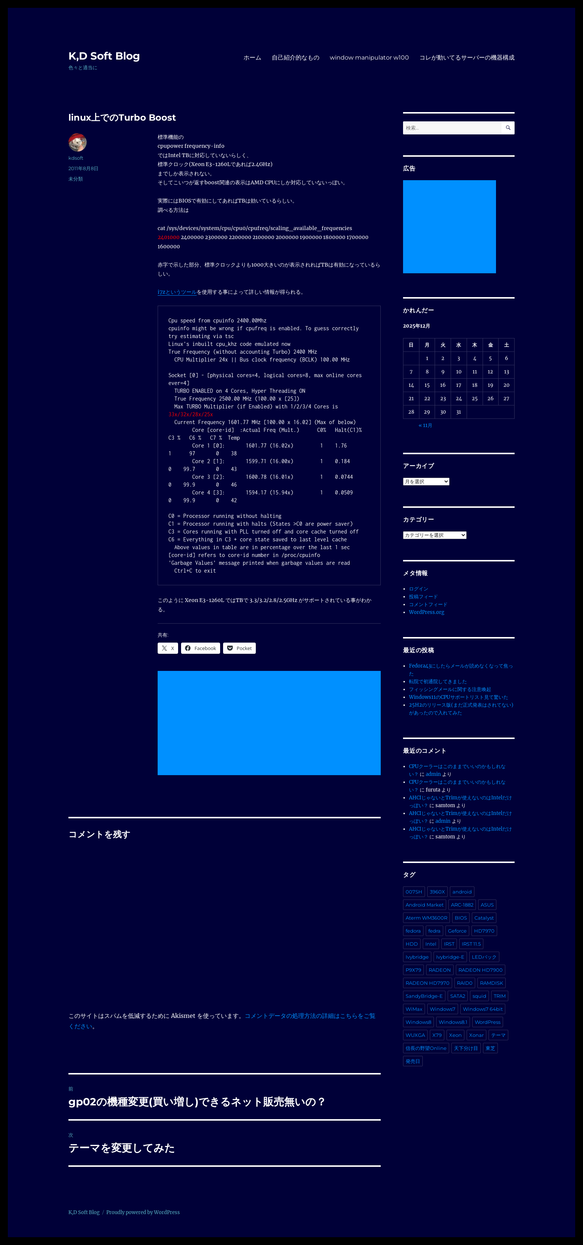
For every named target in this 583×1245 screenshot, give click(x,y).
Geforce (457, 931)
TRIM (500, 996)
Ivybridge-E (450, 957)
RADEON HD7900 (480, 970)
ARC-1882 (462, 905)
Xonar (476, 1035)
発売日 (413, 1061)
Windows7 (442, 1009)
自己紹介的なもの (295, 57)
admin (433, 774)
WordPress (487, 1022)
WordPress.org (426, 612)
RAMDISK (491, 983)
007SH (414, 892)
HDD (412, 944)
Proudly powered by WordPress (143, 1212)
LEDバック (484, 957)
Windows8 (418, 1022)
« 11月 (425, 425)
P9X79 (413, 970)
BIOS (461, 918)
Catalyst (484, 918)
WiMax (414, 1009)
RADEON (440, 970)
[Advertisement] (270, 724)
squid (479, 996)
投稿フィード (423, 596)
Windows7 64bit (483, 1009)
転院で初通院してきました (438, 681)
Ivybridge (417, 957)
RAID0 (465, 983)
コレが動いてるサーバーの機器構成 (467, 57)
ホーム (252, 57)
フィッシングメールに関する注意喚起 (450, 689)
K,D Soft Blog (104, 56)
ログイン (418, 589)
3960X (437, 892)
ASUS (487, 905)
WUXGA (415, 1035)
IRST (449, 944)
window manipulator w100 (369, 57)
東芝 (490, 1048)
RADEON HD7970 (428, 983)
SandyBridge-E (424, 996)
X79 (437, 1035)
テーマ (498, 1035)
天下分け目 (466, 1048)
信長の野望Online (426, 1048)
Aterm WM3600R (426, 918)
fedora (413, 931)
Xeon (455, 1035)
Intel (431, 944)
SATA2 (457, 996)
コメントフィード (428, 604)
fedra (434, 931)
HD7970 (484, 931)
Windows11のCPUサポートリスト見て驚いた (458, 697)
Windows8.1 (453, 1022)
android (462, 892)
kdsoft (75, 158)
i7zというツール (177, 292)
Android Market (425, 905)
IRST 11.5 (471, 944)
